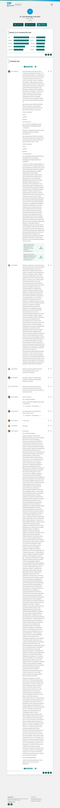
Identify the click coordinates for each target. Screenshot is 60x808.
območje (32, 43)
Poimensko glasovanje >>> (28, 251)
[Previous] (23, 66)
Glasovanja (31, 24)
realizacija (10, 49)
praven (9, 46)
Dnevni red (19, 24)
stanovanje (32, 46)
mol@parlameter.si (11, 801)
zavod (31, 40)
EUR (9, 37)
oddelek (32, 49)
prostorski (32, 37)
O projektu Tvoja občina (35, 800)
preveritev (10, 43)
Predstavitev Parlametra (36, 799)
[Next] (37, 66)
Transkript (43, 24)
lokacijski (10, 40)
